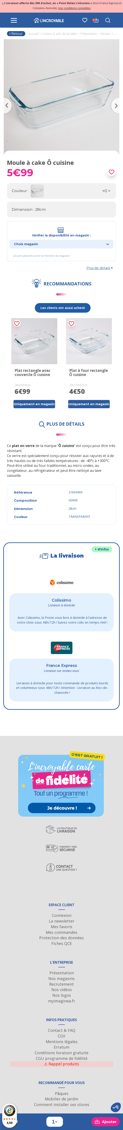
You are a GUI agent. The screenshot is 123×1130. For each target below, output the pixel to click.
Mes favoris (61, 926)
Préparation (88, 34)
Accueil (33, 34)
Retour (16, 33)
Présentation (61, 972)
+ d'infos (102, 549)
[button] (116, 1107)
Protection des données (61, 937)
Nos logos (61, 995)
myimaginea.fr (61, 1001)
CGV (61, 1036)
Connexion (61, 915)
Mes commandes (61, 932)
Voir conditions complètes (74, 8)
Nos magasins (61, 978)
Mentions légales (62, 1041)
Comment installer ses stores (61, 1104)
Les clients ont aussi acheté (62, 308)
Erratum (61, 1047)
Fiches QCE (61, 943)
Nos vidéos (61, 989)
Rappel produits (61, 1063)
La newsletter (61, 921)
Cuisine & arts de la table (59, 34)
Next (117, 99)
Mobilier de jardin (61, 1098)
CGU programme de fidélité (62, 1058)
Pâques (61, 1093)
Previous (6, 99)
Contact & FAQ (61, 1030)
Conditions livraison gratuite (61, 1052)
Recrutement (61, 984)
